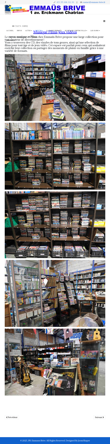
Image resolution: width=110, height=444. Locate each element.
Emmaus (10, 40)
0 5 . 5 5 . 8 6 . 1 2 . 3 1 (65, 2)
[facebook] (5, 2)
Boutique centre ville (75, 30)
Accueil (10, 30)
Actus (28, 30)
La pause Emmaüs (54, 30)
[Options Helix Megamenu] (104, 21)
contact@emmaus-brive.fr (94, 2)
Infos (19, 30)
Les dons (94, 30)
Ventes (38, 30)
